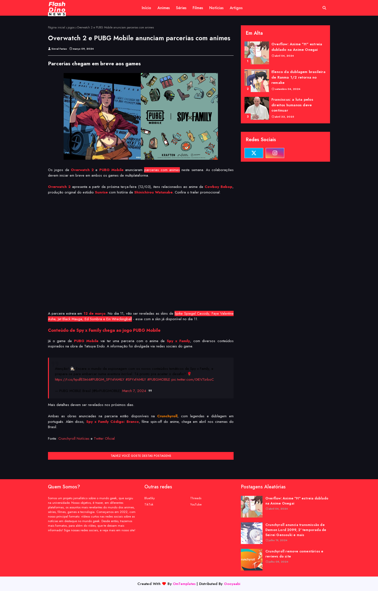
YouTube (196, 504)
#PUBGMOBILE (158, 379)
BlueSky (149, 498)
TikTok (148, 504)
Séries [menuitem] (181, 8)
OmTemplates (184, 583)
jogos (71, 27)
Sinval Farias (59, 49)
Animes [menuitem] (163, 8)
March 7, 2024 (134, 390)
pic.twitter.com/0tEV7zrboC (192, 379)
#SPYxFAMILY (136, 379)
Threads (195, 498)
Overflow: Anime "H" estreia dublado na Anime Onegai (296, 46)
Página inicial (56, 27)
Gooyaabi (232, 583)
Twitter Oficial (104, 438)
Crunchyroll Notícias (73, 438)
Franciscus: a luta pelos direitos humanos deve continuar (292, 105)
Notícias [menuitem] (216, 8)
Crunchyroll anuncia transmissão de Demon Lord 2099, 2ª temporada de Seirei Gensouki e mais (295, 529)
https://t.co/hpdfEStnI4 (72, 379)
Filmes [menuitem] (198, 8)
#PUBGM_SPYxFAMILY (107, 379)
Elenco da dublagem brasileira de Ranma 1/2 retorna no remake (298, 77)
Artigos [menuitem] (236, 8)
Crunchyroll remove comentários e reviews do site (294, 554)
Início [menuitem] (146, 8)
